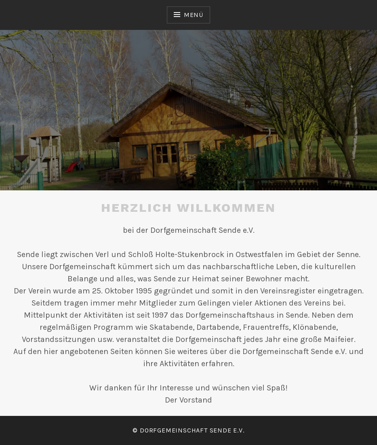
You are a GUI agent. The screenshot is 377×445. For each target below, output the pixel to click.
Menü (193, 15)
